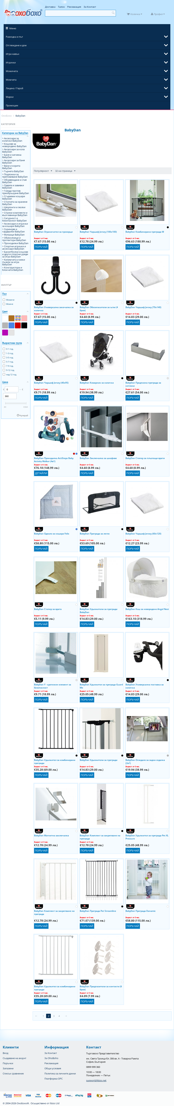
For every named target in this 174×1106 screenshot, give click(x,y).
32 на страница (65, 171)
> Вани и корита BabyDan (11, 167)
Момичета (12, 71)
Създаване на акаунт (14, 1058)
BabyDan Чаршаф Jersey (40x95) (51, 382)
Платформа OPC (53, 1078)
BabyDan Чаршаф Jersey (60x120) (143, 533)
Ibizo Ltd (54, 1103)
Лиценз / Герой (14, 88)
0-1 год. (8, 349)
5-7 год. (8, 361)
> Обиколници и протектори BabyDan (14, 239)
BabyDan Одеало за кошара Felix (51, 533)
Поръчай (41, 246)
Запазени (8, 1068)
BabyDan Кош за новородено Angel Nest (147, 609)
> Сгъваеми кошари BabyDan (13, 197)
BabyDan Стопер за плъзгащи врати (145, 458)
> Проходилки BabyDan (15, 243)
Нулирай (23, 415)
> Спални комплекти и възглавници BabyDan (14, 214)
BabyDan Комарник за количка (97, 382)
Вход (5, 1053)
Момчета (11, 79)
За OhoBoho (51, 1058)
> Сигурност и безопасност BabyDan (14, 219)
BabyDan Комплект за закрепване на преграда (100, 837)
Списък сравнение (13, 1073)
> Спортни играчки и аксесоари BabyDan (14, 247)
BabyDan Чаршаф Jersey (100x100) (98, 231)
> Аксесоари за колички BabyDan (12, 139)
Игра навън (12, 54)
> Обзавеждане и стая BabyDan (14, 181)
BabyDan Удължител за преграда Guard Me (101, 686)
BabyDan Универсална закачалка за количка (54, 309)
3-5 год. (8, 357)
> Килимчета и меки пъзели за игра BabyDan (13, 262)
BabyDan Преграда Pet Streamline (98, 911)
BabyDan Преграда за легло (95, 533)
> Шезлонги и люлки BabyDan (13, 208)
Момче (8, 304)
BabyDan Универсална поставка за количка (145, 686)
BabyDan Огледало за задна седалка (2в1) (145, 761)
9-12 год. (9, 370)
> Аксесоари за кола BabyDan (13, 150)
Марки (9, 96)
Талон (61, 6)
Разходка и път (14, 36)
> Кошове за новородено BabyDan (14, 145)
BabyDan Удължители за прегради (98, 760)
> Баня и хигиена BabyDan (11, 156)
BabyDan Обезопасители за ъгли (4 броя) (99, 309)
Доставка (50, 6)
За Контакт (90, 6)
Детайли (41, 473)
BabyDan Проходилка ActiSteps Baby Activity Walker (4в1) (53, 459)
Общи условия (52, 1068)
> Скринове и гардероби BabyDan (13, 230)
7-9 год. (8, 366)
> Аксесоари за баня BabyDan (13, 161)
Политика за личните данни (60, 1073)
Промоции (12, 105)
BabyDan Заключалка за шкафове (98, 458)
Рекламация (74, 6)
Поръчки (8, 1063)
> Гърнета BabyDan (13, 171)
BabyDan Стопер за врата (48, 609)
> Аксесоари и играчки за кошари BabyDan (15, 225)
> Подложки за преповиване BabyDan (15, 175)
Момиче (8, 299)
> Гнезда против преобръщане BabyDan (15, 192)
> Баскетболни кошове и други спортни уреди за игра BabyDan (15, 254)
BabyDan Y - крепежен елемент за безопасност (52, 686)
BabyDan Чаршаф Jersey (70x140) (143, 307)
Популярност (43, 171)
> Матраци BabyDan (13, 234)
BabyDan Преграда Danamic (141, 911)
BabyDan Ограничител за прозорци (53, 231)
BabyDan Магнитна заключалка (51, 835)
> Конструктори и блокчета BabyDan (12, 269)
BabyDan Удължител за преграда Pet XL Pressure (147, 837)
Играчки (11, 62)
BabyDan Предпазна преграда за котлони (143, 384)
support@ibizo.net (96, 1080)
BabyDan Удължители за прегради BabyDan (98, 610)
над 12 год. (10, 374)
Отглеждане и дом (16, 45)
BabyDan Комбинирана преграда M (145, 231)
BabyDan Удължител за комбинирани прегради (54, 761)
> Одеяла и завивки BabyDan (13, 186)
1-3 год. (8, 353)
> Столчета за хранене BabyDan (14, 203)
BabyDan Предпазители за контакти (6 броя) (101, 988)
